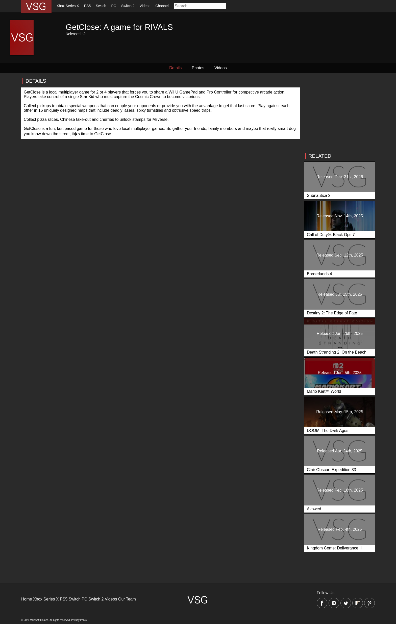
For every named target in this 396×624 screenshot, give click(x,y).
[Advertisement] (339, 113)
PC (113, 6)
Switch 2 (128, 6)
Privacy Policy (79, 620)
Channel (161, 6)
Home (26, 599)
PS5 (87, 6)
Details (175, 68)
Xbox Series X (68, 6)
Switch (101, 6)
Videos (145, 6)
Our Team (127, 599)
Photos (198, 68)
